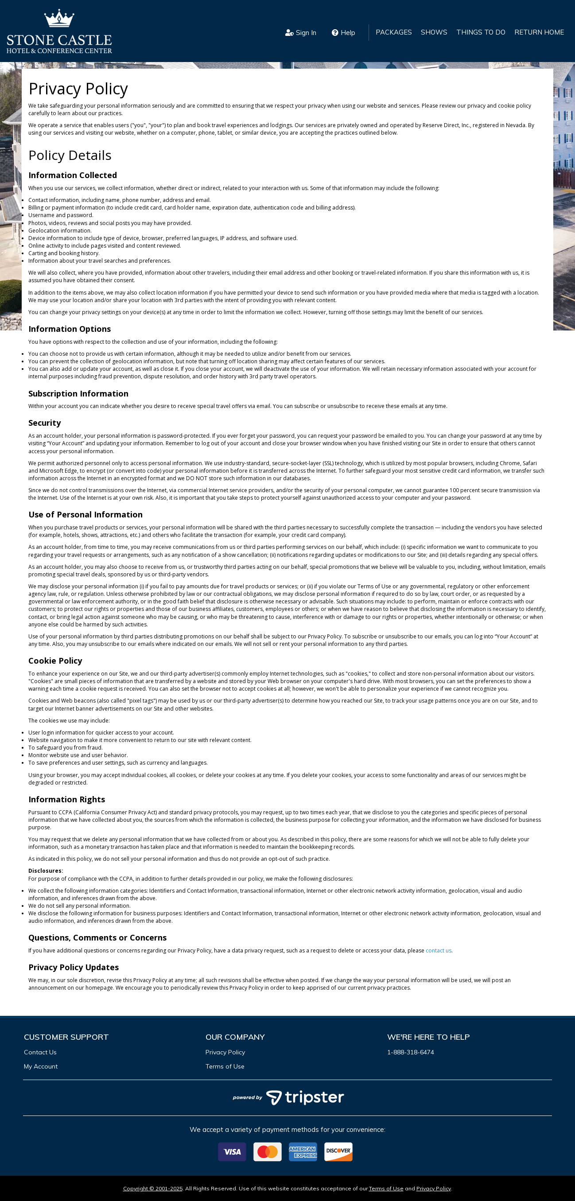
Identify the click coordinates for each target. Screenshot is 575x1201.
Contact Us (40, 1052)
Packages (394, 32)
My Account (41, 1066)
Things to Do (480, 32)
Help (343, 32)
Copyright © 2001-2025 (153, 1188)
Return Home (539, 32)
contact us (438, 950)
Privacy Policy (225, 1052)
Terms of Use (225, 1066)
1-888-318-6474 (410, 1052)
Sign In (300, 32)
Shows (434, 32)
